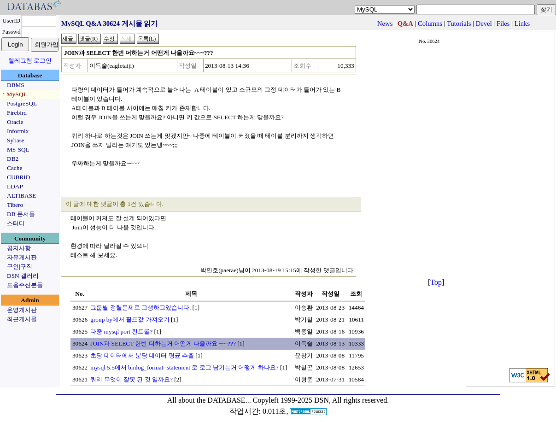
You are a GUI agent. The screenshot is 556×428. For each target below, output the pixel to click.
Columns (430, 23)
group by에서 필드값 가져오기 (129, 319)
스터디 (16, 223)
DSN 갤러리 (23, 275)
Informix (18, 131)
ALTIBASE (21, 195)
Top (436, 282)
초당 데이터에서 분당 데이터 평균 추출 (142, 355)
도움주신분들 (25, 284)
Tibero (15, 204)
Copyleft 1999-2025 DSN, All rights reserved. (321, 400)
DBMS (15, 85)
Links (522, 23)
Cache (14, 167)
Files (503, 23)
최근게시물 (22, 319)
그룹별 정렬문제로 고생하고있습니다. (140, 307)
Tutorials (459, 23)
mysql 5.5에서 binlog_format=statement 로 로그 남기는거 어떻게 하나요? (184, 367)
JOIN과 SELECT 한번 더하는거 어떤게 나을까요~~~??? (163, 343)
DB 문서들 (21, 214)
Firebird (17, 112)
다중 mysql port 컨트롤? (121, 331)
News (384, 23)
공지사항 (19, 248)
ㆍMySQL (14, 94)
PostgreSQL (22, 103)
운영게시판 (22, 309)
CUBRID (18, 177)
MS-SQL (18, 149)
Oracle (15, 121)
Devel (484, 23)
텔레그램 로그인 (30, 60)
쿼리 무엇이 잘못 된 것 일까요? (131, 379)
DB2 (12, 158)
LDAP (15, 186)
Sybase (15, 140)
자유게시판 (22, 257)
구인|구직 (19, 266)
